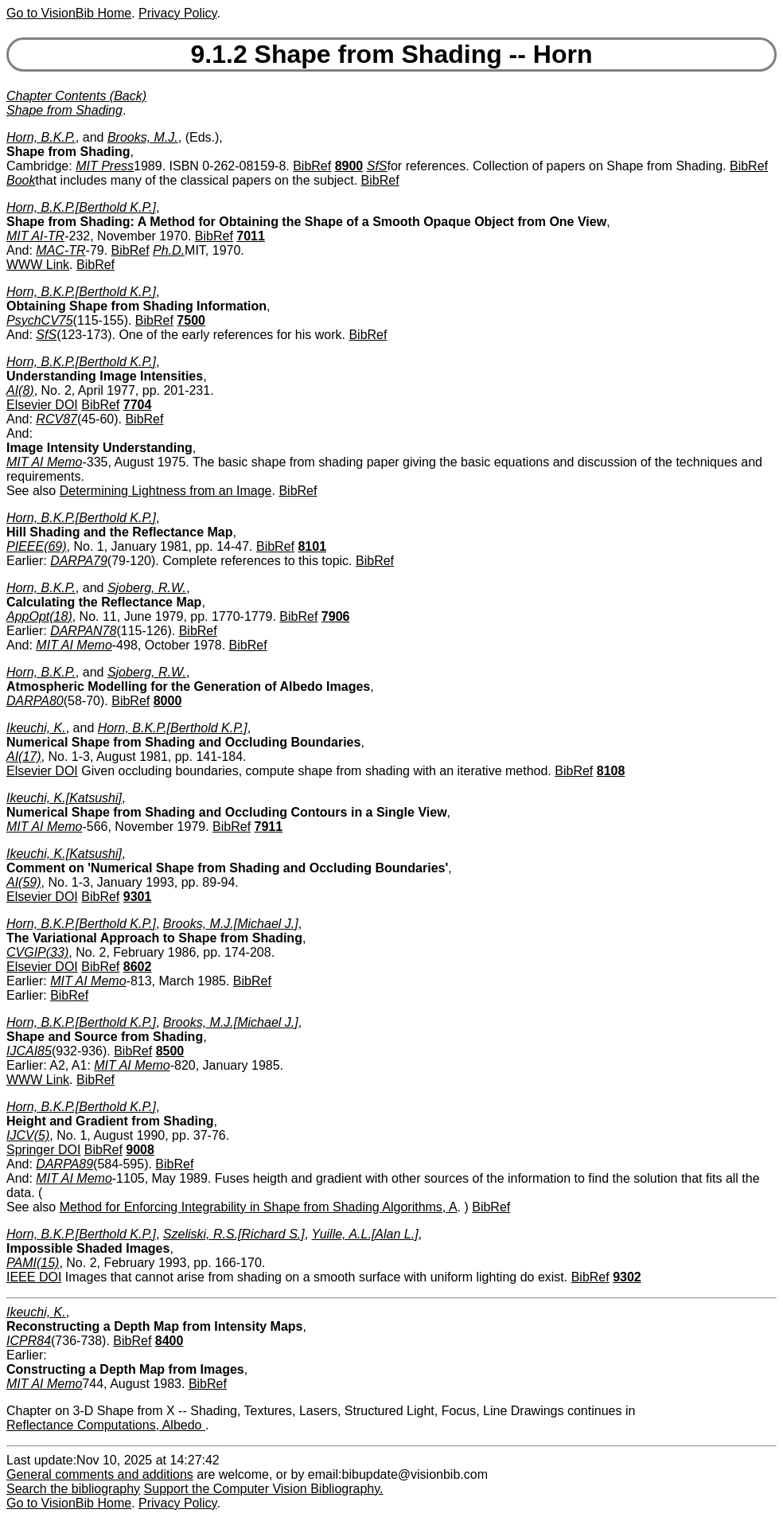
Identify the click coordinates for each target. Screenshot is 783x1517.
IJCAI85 (29, 1051)
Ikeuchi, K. (36, 728)
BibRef (312, 166)
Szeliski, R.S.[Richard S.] (234, 1234)
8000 (168, 701)
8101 (312, 546)
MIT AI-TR (35, 236)
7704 (137, 404)
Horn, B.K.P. (41, 137)
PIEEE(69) (36, 546)
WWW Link (37, 264)
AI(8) (20, 390)
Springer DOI (43, 1149)
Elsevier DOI (42, 404)
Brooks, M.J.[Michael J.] (230, 923)
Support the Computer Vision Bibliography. (264, 1489)
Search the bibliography (73, 1489)
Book (20, 180)
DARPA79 (78, 560)
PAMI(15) (32, 1262)
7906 (335, 616)
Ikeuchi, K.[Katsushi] (64, 798)
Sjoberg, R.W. (146, 588)
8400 (169, 1340)
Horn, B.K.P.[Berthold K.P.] (81, 207)
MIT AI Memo (44, 462)
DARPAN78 (83, 631)
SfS (377, 166)
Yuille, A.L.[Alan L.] (365, 1234)
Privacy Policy (177, 13)
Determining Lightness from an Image (166, 490)
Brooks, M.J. (142, 137)
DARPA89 (64, 1164)
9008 (140, 1149)
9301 (137, 896)
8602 (137, 966)
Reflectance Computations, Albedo (105, 1425)
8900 (349, 166)
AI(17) (23, 756)
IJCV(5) (27, 1135)
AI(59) (23, 882)
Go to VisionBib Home (68, 13)
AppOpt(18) (39, 616)
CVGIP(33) (37, 952)
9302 (627, 1277)
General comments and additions (99, 1474)
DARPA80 (35, 701)
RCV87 (56, 419)
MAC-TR (60, 250)
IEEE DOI (33, 1277)
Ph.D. (169, 250)
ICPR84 (28, 1340)
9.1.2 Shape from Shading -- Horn (392, 54)
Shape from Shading (64, 110)
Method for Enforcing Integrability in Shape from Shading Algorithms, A (259, 1207)
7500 (191, 320)
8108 (611, 771)
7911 (269, 826)
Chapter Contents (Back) (76, 96)
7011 (250, 236)
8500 (170, 1051)
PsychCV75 (39, 320)
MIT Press (105, 166)
